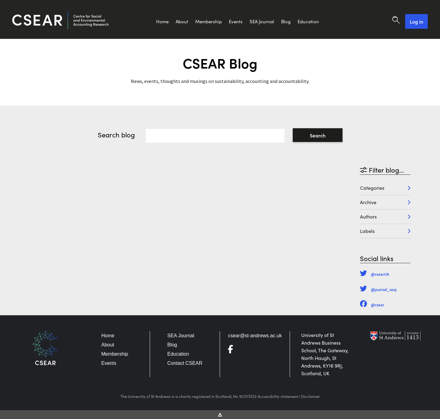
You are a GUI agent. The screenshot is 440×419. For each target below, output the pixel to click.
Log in (416, 21)
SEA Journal (262, 21)
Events (236, 21)
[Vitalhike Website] (220, 414)
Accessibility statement (278, 396)
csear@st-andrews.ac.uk (255, 335)
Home (162, 21)
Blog (286, 21)
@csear (372, 305)
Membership (208, 21)
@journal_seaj (378, 289)
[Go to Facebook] (233, 350)
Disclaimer (310, 396)
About (182, 21)
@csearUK (374, 274)
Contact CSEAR (184, 363)
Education (308, 21)
